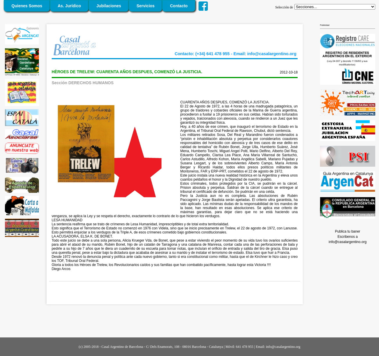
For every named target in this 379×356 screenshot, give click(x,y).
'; (334, 7)
